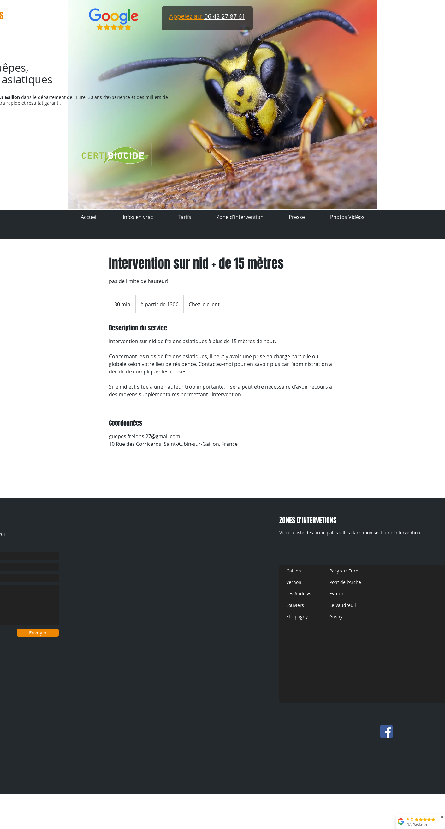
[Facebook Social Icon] (386, 731)
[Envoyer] (38, 633)
